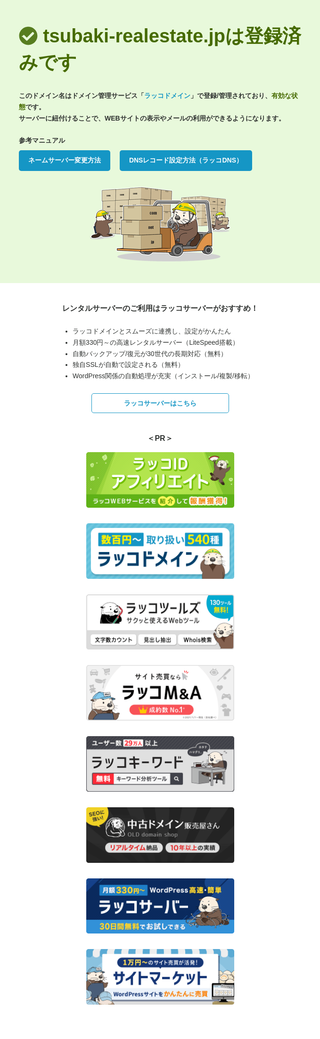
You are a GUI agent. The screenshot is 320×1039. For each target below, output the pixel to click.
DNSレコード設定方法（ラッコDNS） (186, 160)
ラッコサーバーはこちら (160, 403)
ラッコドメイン (167, 95)
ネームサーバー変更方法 (64, 160)
